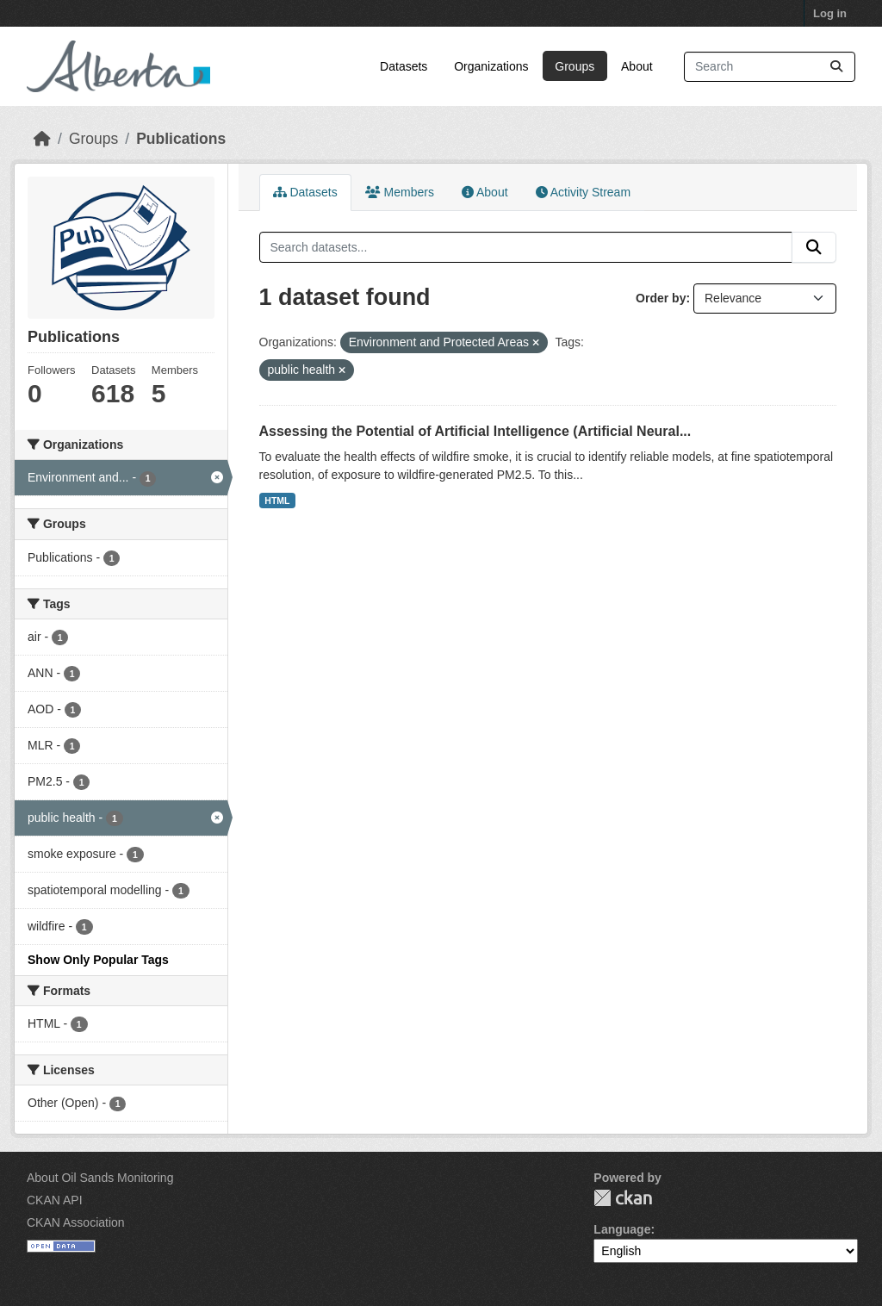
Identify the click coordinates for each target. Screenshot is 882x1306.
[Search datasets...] (769, 67)
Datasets (403, 66)
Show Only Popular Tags (98, 960)
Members (399, 192)
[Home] (42, 138)
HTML (276, 500)
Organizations (491, 66)
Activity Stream (583, 192)
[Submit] (836, 67)
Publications (181, 138)
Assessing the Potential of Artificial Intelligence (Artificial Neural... (475, 431)
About (637, 66)
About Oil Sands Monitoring (100, 1178)
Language (621, 1229)
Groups (574, 66)
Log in (830, 13)
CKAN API (55, 1200)
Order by (661, 298)
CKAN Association (76, 1222)
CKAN (622, 1198)
